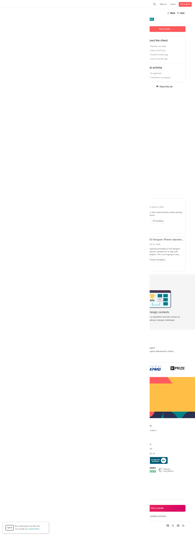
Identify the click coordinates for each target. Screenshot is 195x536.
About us (102, 430)
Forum (145, 440)
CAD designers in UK (63, 476)
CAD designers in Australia (66, 481)
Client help (147, 444)
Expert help (147, 449)
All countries (60, 486)
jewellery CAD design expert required (33, 239)
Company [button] (103, 426)
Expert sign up (149, 453)
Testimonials (104, 444)
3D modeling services (20, 449)
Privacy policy (104, 458)
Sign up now (97, 403)
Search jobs (164, 29)
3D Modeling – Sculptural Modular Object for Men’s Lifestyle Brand (108, 157)
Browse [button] (58, 426)
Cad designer (138, 201)
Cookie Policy (33, 529)
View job (18, 185)
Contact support (150, 430)
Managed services (18, 435)
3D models (59, 458)
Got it (9, 528)
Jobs (11, 13)
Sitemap (58, 490)
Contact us (103, 449)
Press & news (104, 435)
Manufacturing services (20, 458)
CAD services (16, 444)
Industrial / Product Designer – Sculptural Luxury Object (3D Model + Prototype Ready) (60, 157)
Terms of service (105, 453)
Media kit (102, 440)
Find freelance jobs (62, 435)
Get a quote (185, 4)
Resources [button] (147, 426)
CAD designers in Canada (65, 472)
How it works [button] (17, 426)
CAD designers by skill (64, 463)
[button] (52, 4)
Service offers (60, 440)
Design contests (17, 440)
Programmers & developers (22, 453)
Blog (144, 435)
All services (15, 463)
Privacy (52, 526)
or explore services (157, 516)
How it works (16, 430)
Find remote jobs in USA (65, 453)
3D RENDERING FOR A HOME (88, 201)
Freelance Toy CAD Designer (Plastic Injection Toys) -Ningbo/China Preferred (114, 239)
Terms (60, 526)
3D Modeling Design (24, 13)
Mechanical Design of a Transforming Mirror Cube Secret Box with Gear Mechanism (58, 201)
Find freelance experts (64, 430)
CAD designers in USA (64, 467)
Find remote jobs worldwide (66, 449)
